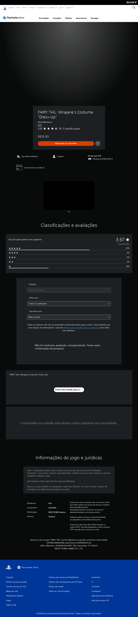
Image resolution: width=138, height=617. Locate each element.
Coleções (57, 15)
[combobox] (69, 287)
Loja (60, 8)
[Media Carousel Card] (69, 193)
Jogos (11, 8)
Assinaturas (81, 15)
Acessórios (41, 8)
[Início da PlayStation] (4, 7)
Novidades (44, 15)
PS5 (17, 8)
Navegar (94, 15)
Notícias (52, 8)
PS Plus (31, 8)
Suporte (68, 8)
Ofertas (68, 15)
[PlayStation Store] (14, 15)
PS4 (24, 8)
